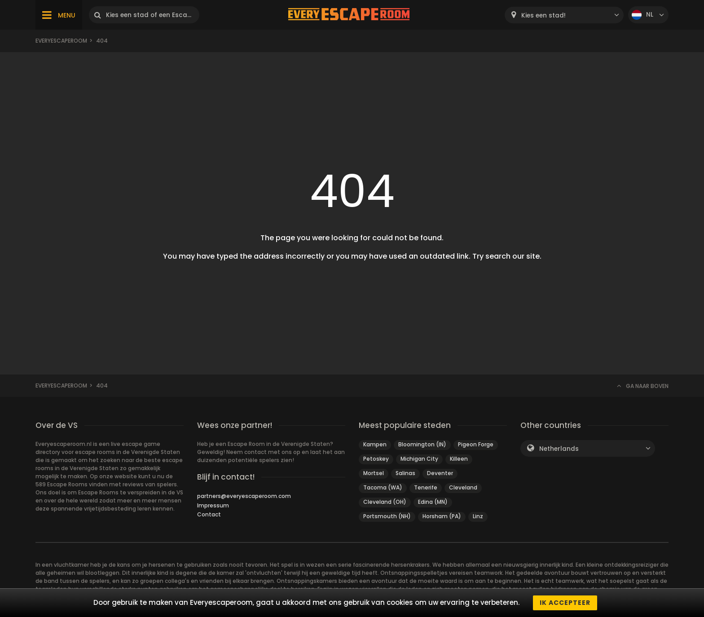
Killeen (459, 459)
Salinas (405, 473)
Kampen (375, 444)
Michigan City (419, 459)
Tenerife (425, 487)
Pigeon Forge (475, 444)
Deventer (440, 473)
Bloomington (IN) (422, 444)
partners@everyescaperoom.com (244, 496)
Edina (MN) (433, 502)
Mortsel (373, 473)
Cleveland (463, 487)
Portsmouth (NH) (387, 516)
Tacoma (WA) (382, 487)
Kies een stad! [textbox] (543, 15)
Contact (209, 514)
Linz (478, 516)
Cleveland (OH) (384, 502)
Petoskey (376, 459)
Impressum (213, 505)
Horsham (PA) (441, 516)
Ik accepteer (565, 602)
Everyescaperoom (61, 40)
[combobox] (564, 15)
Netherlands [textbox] (559, 449)
